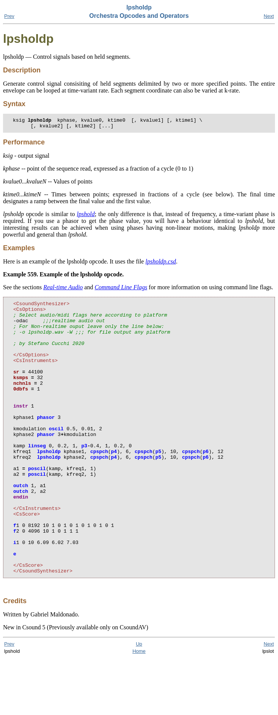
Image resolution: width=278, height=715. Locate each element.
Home (139, 708)
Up (139, 701)
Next (269, 16)
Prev (9, 16)
